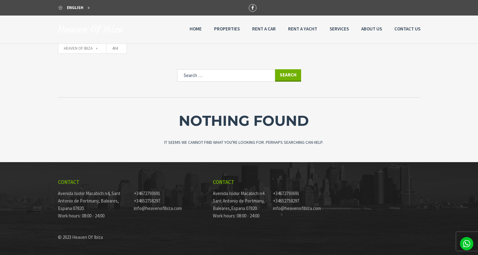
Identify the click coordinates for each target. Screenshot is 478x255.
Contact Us (407, 29)
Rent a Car (264, 29)
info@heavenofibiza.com (158, 208)
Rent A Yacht (302, 29)
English (71, 7)
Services (339, 29)
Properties (227, 29)
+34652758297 (147, 201)
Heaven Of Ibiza (90, 29)
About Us (371, 29)
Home (196, 29)
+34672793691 (147, 193)
